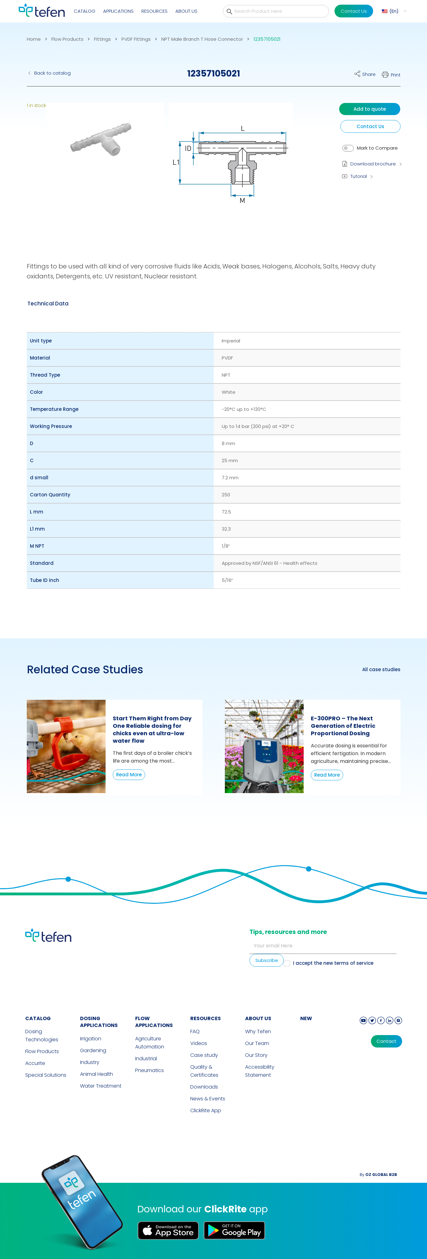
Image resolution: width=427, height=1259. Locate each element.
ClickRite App (205, 1110)
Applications (118, 11)
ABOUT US (258, 1018)
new (306, 1018)
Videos (198, 1043)
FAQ (195, 1031)
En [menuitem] (393, 11)
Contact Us (354, 11)
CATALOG (38, 1018)
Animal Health (96, 1074)
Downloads (204, 1086)
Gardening (93, 1050)
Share (369, 74)
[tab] (48, 303)
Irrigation (90, 1038)
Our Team (257, 1043)
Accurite (35, 1063)
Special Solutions (45, 1075)
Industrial (146, 1058)
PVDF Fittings (136, 39)
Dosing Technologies (41, 1035)
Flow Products (67, 39)
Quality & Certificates (204, 1071)
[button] (100, 169)
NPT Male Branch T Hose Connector (202, 39)
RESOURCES (205, 1018)
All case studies (381, 670)
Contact (386, 1041)
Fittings (102, 39)
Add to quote (369, 109)
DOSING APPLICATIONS (99, 1022)
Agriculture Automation (149, 1042)
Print (396, 75)
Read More (129, 774)
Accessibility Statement (259, 1071)
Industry (89, 1062)
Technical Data (48, 303)
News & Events (207, 1098)
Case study (204, 1055)
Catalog (84, 11)
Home (34, 39)
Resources (154, 11)
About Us (186, 11)
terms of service (353, 963)
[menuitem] (393, 11)
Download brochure (373, 163)
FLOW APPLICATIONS (154, 1022)
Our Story (256, 1055)
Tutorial (358, 176)
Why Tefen (258, 1031)
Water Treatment (100, 1085)
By (378, 1174)
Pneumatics (149, 1070)
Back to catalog (52, 73)
